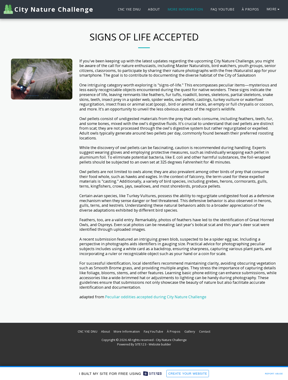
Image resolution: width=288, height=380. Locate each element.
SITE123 (140, 344)
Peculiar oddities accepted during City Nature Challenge (155, 296)
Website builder (160, 344)
